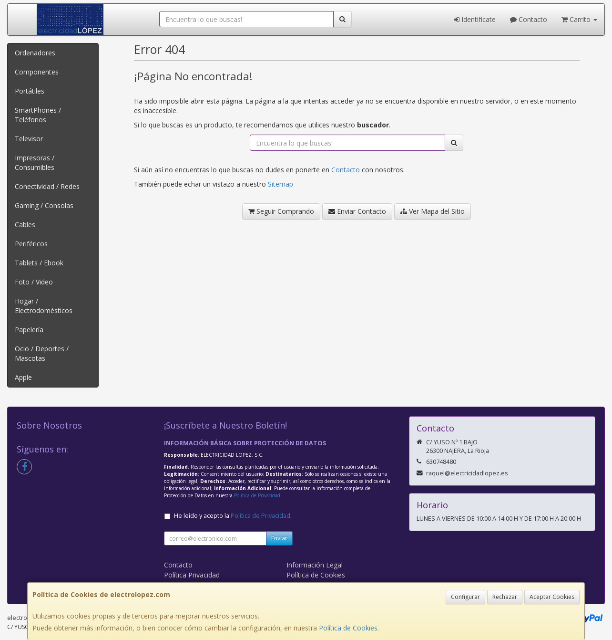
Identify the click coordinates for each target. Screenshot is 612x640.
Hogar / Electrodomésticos (43, 305)
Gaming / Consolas (44, 205)
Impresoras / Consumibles (34, 162)
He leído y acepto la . (233, 516)
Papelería (29, 329)
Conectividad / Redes (47, 186)
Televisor (29, 138)
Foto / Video (34, 281)
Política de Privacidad (257, 495)
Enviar (279, 538)
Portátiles (29, 90)
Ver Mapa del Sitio (432, 211)
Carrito (579, 19)
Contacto (528, 19)
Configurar (465, 597)
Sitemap (280, 184)
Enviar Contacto (357, 211)
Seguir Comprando (281, 211)
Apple (23, 377)
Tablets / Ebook (39, 262)
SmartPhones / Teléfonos (38, 114)
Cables (25, 224)
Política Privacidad (192, 574)
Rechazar (504, 597)
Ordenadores (35, 52)
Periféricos (31, 243)
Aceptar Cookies (552, 597)
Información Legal (314, 564)
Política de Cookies (348, 627)
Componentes (37, 71)
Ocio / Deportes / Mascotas (42, 353)
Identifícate (475, 19)
